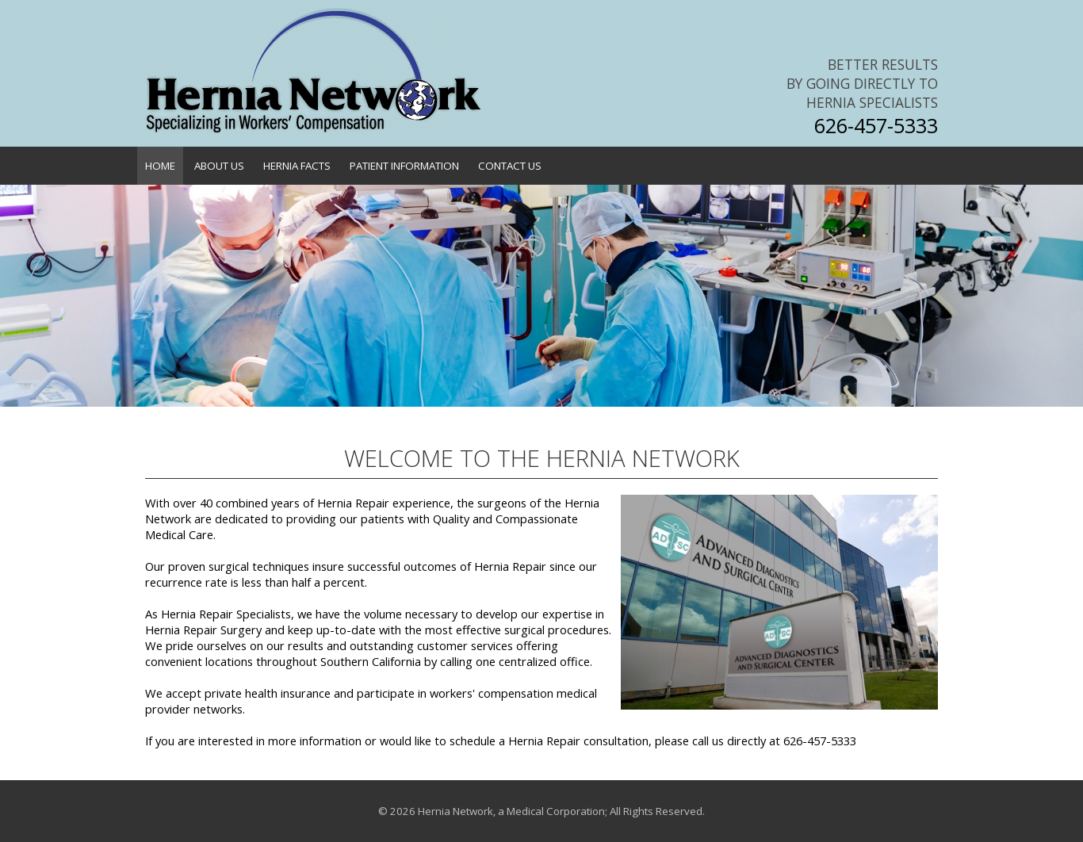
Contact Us (510, 166)
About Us (219, 166)
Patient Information (404, 166)
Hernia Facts (297, 166)
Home (160, 166)
